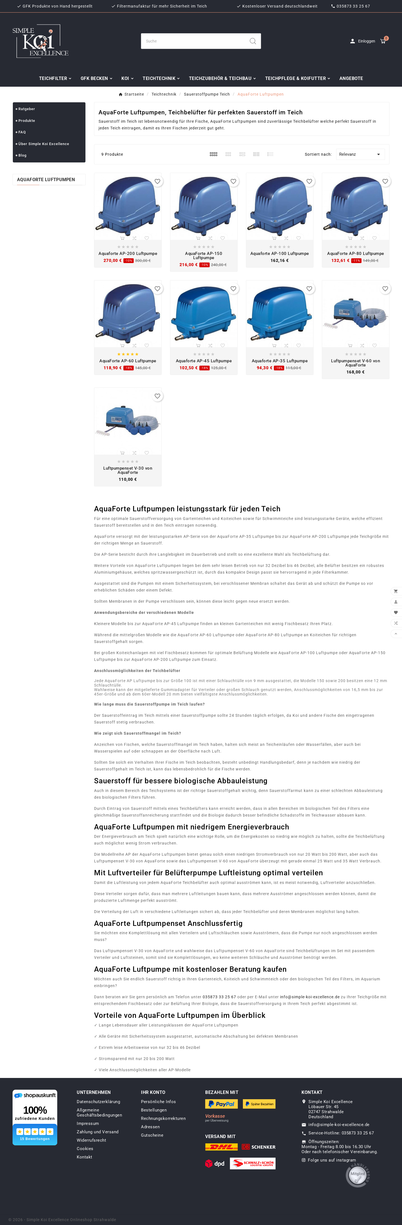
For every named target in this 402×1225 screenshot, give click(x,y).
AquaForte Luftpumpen (46, 179)
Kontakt (84, 1157)
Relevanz (360, 154)
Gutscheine (152, 1135)
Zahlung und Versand (98, 1131)
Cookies (85, 1148)
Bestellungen (154, 1110)
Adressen (150, 1126)
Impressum (88, 1123)
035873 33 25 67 (353, 6)
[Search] (253, 41)
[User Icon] (362, 41)
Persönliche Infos (158, 1101)
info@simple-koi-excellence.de (310, 997)
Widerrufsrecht (91, 1140)
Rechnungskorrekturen (163, 1118)
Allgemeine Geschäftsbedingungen (99, 1113)
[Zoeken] (193, 41)
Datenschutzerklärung (98, 1101)
